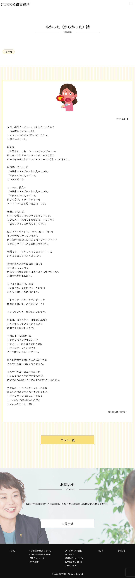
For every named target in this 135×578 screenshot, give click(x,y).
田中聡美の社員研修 (73, 561)
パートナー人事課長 (73, 550)
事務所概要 (34, 561)
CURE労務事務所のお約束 (40, 554)
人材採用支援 (70, 565)
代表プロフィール (36, 558)
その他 (8, 51)
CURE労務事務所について (40, 550)
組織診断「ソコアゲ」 (74, 558)
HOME (12, 550)
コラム (100, 550)
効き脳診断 (69, 554)
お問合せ (121, 550)
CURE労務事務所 (60, 574)
